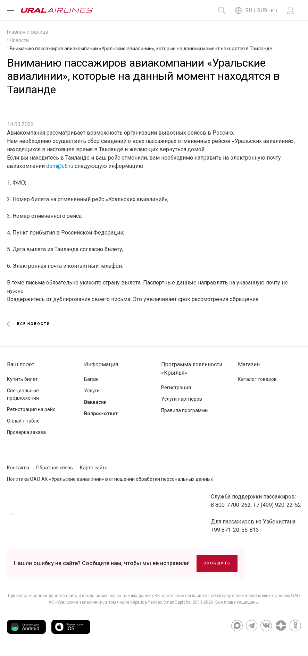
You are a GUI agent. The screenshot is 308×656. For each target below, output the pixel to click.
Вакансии (95, 402)
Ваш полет (20, 364)
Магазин (249, 364)
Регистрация (176, 387)
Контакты (18, 467)
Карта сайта (94, 467)
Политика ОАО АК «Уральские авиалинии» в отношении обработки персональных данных (110, 479)
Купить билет (22, 379)
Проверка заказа (26, 432)
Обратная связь (54, 467)
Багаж (91, 379)
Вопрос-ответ (101, 413)
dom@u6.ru (59, 166)
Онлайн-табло (23, 421)
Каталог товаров (257, 379)
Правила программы (184, 410)
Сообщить (217, 563)
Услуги (92, 390)
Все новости (28, 324)
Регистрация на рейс (31, 409)
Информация (101, 364)
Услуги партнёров (181, 399)
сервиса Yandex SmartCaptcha (160, 602)
